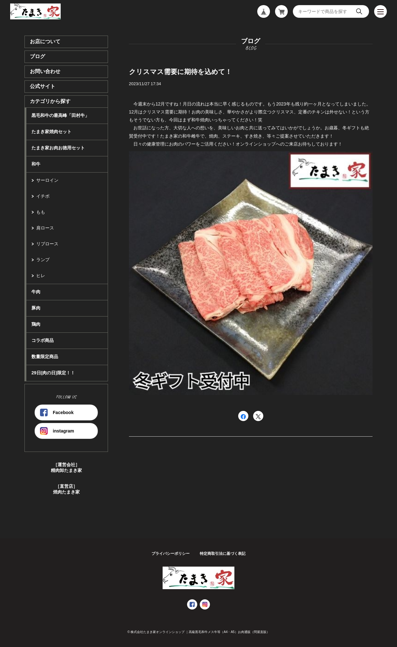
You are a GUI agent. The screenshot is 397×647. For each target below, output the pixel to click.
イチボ (43, 196)
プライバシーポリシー (170, 553)
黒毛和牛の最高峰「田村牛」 (60, 115)
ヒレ (40, 275)
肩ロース (45, 227)
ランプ (43, 259)
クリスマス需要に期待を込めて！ (180, 71)
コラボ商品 (42, 340)
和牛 (35, 164)
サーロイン (47, 180)
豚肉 (35, 307)
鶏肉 (35, 324)
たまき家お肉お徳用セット (58, 147)
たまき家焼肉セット (51, 131)
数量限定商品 (44, 356)
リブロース (47, 243)
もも (40, 212)
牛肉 (35, 291)
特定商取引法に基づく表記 (223, 553)
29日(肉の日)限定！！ (53, 372)
